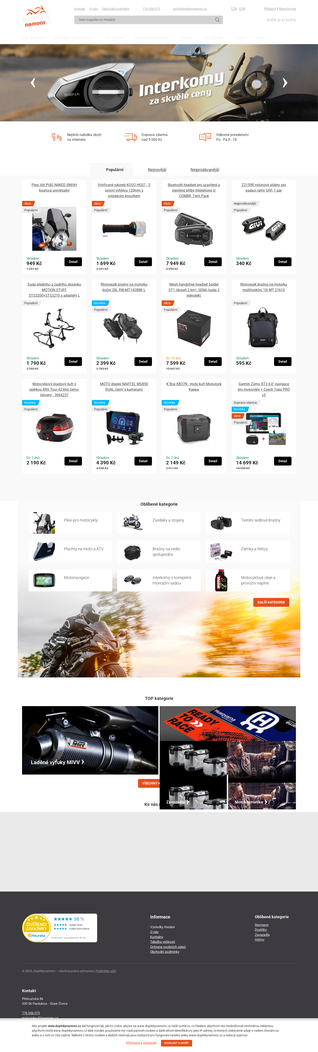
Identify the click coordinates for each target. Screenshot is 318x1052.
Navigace (262, 925)
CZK (234, 9)
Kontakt (79, 9)
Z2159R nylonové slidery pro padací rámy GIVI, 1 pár (264, 187)
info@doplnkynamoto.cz (190, 9)
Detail (73, 262)
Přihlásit (270, 9)
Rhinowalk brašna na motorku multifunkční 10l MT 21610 (263, 287)
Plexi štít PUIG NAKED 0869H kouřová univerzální (54, 187)
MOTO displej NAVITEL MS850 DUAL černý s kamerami (124, 387)
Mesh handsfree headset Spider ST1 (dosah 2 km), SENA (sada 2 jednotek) (194, 290)
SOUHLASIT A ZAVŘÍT (176, 1043)
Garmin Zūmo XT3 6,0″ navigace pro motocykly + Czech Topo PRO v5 (264, 389)
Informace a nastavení (141, 1042)
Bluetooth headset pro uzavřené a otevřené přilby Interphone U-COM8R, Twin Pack (194, 190)
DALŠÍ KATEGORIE (271, 602)
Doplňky (261, 930)
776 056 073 (151, 9)
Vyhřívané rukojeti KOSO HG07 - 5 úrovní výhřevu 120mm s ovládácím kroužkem (124, 190)
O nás (94, 9)
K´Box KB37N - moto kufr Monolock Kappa (193, 387)
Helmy (259, 940)
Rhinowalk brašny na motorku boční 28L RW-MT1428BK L (124, 287)
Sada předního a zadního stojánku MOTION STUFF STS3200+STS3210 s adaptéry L (54, 290)
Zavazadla (262, 935)
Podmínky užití (106, 971)
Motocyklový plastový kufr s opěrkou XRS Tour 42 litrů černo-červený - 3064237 (54, 389)
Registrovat (287, 9)
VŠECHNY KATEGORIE (159, 783)
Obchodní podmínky (115, 9)
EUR (242, 9)
